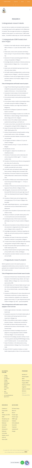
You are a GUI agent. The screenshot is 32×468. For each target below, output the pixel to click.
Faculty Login (15, 414)
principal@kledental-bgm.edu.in (7, 396)
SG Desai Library (15, 408)
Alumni (13, 412)
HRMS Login (14, 418)
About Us (14, 410)
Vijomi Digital (23, 452)
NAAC (3, 416)
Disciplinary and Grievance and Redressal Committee (5, 422)
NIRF (3, 412)
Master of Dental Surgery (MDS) (25, 381)
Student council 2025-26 (5, 436)
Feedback (14, 420)
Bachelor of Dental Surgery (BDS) (25, 376)
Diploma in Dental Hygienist (26, 385)
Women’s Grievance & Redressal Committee (4, 430)
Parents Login (15, 416)
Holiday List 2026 (6, 414)
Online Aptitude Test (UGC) (15, 424)
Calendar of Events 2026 (4, 409)
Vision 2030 (4, 439)
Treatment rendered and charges (15, 429)
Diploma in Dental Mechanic (26, 390)
